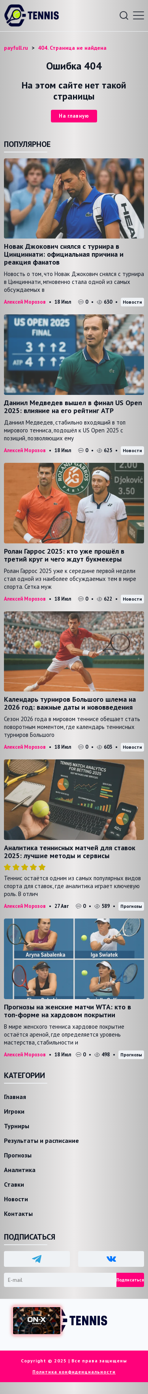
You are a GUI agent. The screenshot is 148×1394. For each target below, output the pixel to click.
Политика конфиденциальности (74, 1372)
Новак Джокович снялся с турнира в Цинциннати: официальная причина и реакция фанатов (64, 254)
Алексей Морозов (25, 302)
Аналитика (20, 1170)
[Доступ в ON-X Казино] (37, 1321)
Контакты (18, 1213)
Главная (15, 1097)
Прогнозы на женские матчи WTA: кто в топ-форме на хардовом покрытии (67, 1010)
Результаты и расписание (41, 1140)
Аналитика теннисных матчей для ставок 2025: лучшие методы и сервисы (69, 851)
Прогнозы (131, 906)
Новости (132, 302)
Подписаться (130, 1280)
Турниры (16, 1126)
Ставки (14, 1184)
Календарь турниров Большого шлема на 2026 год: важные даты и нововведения (70, 703)
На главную (74, 116)
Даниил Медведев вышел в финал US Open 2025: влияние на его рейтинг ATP (73, 406)
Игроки (14, 1111)
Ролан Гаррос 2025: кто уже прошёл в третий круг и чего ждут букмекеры (64, 555)
